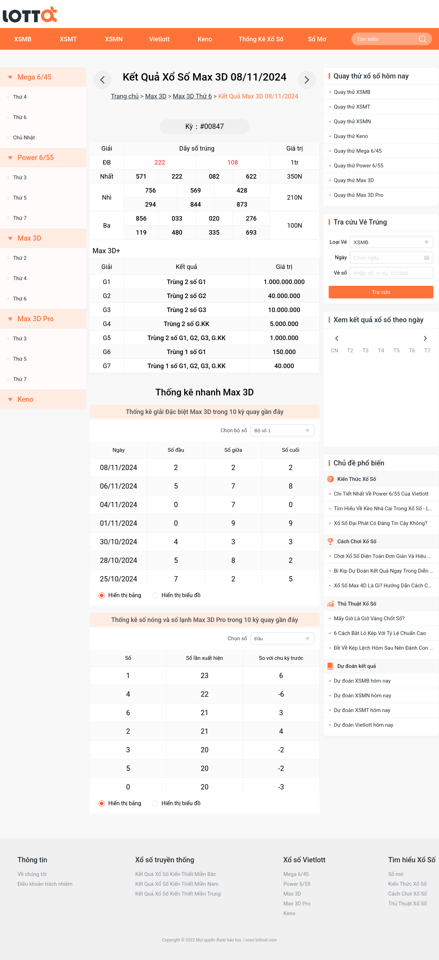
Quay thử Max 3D (354, 180)
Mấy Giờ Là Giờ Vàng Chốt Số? (369, 618)
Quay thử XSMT (352, 107)
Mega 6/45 (296, 874)
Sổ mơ (395, 874)
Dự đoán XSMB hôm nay (362, 681)
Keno (205, 39)
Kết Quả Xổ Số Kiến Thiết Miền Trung (178, 894)
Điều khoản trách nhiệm (45, 884)
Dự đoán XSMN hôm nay (362, 695)
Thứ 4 (20, 97)
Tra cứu (381, 292)
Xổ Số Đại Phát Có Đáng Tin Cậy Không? (380, 523)
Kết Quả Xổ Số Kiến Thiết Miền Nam (177, 884)
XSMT (68, 39)
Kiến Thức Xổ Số (356, 479)
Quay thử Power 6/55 (358, 166)
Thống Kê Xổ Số (261, 39)
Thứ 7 (20, 218)
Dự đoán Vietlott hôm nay (363, 725)
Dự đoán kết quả (356, 666)
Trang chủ (124, 96)
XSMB (22, 39)
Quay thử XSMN (352, 121)
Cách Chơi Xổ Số (356, 541)
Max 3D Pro (296, 903)
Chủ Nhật (24, 137)
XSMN (114, 39)
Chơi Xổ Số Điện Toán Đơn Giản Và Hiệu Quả (385, 556)
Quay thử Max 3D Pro (358, 195)
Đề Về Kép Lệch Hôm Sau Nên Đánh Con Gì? (385, 648)
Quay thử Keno (351, 136)
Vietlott (159, 39)
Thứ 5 (20, 198)
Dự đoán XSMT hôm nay (362, 710)
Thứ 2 (20, 258)
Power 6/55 (296, 884)
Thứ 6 (20, 117)
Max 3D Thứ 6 (192, 96)
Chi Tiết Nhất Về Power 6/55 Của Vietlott (381, 494)
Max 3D (155, 96)
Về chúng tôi (32, 874)
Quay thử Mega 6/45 (358, 151)
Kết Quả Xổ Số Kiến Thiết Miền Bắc (175, 874)
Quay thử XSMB (352, 92)
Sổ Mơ (317, 39)
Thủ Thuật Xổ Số (356, 604)
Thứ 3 (20, 177)
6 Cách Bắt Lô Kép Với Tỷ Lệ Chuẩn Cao (380, 633)
